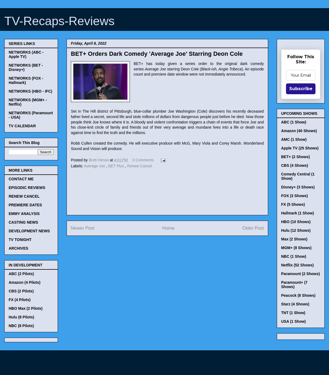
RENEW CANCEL (24, 196)
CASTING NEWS (23, 222)
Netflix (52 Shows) (297, 265)
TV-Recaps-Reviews (59, 21)
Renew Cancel (139, 166)
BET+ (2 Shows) (295, 157)
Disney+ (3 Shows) (298, 187)
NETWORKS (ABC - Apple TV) (26, 54)
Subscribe (300, 88)
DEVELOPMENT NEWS (29, 231)
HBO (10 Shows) (296, 222)
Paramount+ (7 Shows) (294, 284)
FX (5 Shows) (293, 204)
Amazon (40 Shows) (299, 131)
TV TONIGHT (20, 239)
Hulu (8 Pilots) (21, 317)
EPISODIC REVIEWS (27, 187)
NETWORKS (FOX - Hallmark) (26, 80)
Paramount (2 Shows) (300, 274)
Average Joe (95, 166)
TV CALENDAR (22, 126)
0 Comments (143, 160)
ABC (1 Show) (293, 122)
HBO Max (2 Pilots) (25, 308)
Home (168, 228)
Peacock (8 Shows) (298, 295)
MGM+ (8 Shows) (296, 248)
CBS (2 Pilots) (21, 291)
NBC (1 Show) (293, 256)
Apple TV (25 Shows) (299, 148)
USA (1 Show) (293, 321)
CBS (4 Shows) (294, 165)
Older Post (253, 228)
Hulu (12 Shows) (296, 230)
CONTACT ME (21, 179)
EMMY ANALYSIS (24, 213)
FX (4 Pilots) (20, 300)
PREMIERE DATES (25, 205)
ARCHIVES (18, 248)
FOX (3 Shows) (294, 196)
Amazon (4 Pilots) (24, 282)
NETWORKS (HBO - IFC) (30, 91)
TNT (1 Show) (293, 313)
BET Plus (116, 166)
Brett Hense (99, 160)
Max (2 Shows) (294, 239)
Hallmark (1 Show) (297, 213)
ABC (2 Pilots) (21, 274)
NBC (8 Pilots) (21, 326)
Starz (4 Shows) (295, 304)
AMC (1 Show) (294, 139)
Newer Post (82, 228)
